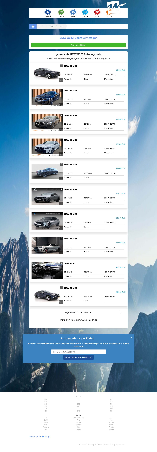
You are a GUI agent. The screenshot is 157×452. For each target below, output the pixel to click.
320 (45, 399)
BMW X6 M (69, 263)
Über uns (82, 445)
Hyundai (78, 424)
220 (78, 406)
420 (111, 408)
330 (45, 406)
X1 (78, 399)
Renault (78, 422)
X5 (78, 401)
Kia (78, 427)
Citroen (78, 429)
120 (111, 406)
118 (111, 401)
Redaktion (98, 445)
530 (111, 404)
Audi (111, 418)
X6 (111, 411)
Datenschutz (108, 445)
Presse (90, 445)
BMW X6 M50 (70, 66)
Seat (45, 424)
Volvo (111, 424)
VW (46, 418)
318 (45, 404)
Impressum (119, 445)
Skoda (46, 422)
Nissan (111, 429)
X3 (111, 399)
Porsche (46, 427)
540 (78, 411)
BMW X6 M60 (70, 90)
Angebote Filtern (78, 45)
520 (45, 401)
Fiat (45, 429)
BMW (46, 420)
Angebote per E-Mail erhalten (78, 357)
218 (78, 404)
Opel (111, 420)
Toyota (111, 427)
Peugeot (111, 422)
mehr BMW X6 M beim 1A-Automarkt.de (78, 320)
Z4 (46, 411)
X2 (78, 408)
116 (45, 408)
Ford (78, 420)
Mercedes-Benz (78, 418)
